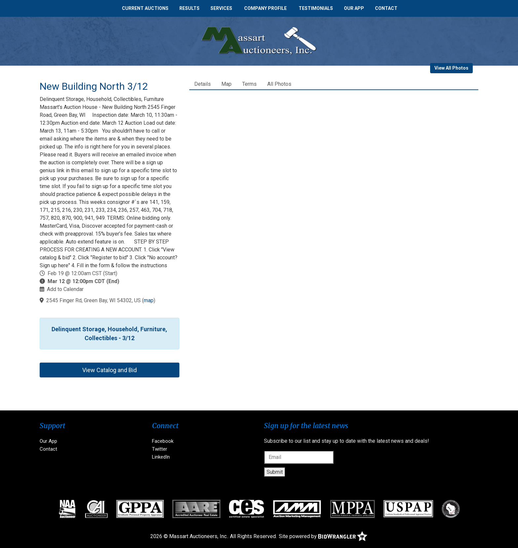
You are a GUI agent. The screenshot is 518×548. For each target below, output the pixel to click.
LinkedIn (161, 457)
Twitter (159, 449)
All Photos (279, 84)
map (149, 300)
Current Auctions (145, 8)
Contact (386, 8)
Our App (354, 8)
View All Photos (451, 68)
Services (221, 8)
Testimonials (316, 8)
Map (226, 84)
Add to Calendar (65, 289)
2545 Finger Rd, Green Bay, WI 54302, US (93, 300)
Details (202, 84)
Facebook (162, 441)
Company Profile (265, 8)
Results (189, 8)
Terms (249, 84)
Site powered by (323, 536)
